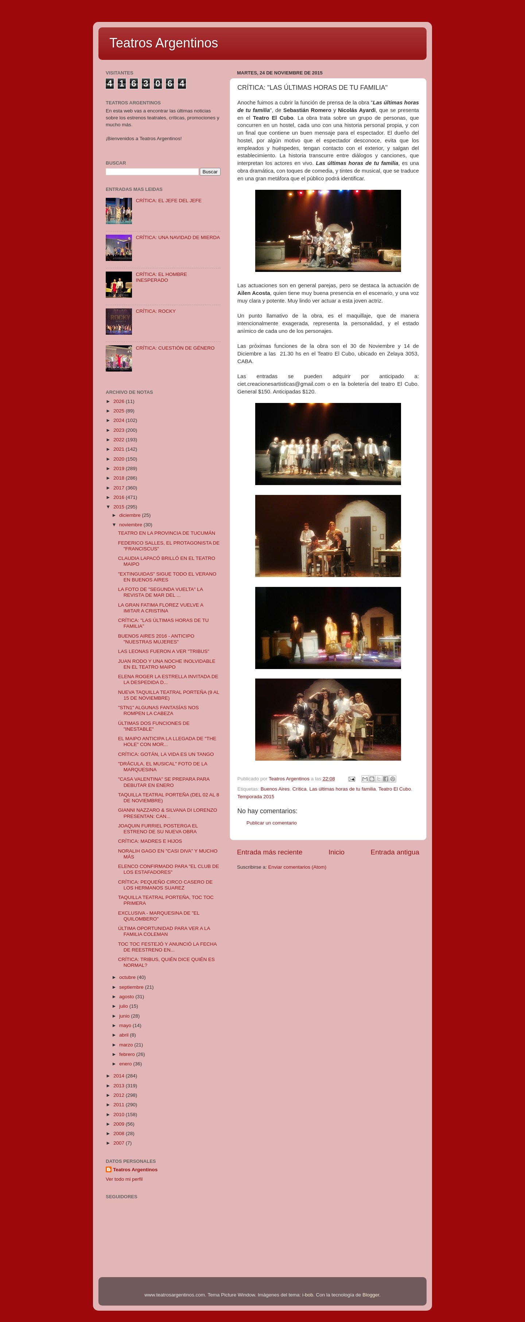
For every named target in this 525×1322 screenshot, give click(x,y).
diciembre (130, 515)
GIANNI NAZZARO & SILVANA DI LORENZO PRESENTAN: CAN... (167, 813)
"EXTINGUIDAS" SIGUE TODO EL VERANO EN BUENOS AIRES (167, 577)
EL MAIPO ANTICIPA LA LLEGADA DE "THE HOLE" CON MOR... (167, 741)
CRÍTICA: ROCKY (156, 311)
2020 (119, 459)
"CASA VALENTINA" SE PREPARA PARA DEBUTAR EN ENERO (163, 782)
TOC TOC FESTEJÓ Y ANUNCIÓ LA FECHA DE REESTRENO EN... (167, 947)
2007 (119, 1143)
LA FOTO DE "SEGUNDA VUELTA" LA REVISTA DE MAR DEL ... (160, 592)
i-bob (307, 1295)
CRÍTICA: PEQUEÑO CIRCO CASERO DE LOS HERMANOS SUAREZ (165, 885)
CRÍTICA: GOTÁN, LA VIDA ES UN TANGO (166, 754)
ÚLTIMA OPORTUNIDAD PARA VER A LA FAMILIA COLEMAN (164, 931)
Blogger (370, 1295)
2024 (119, 420)
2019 (119, 468)
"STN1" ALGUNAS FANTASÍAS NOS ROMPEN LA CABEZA (158, 710)
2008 (119, 1133)
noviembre (131, 524)
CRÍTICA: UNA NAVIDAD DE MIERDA (178, 237)
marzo (126, 1045)
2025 (119, 411)
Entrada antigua (395, 852)
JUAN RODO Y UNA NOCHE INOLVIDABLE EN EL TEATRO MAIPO (166, 664)
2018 (119, 478)
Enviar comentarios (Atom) (297, 867)
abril (124, 1035)
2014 (119, 1076)
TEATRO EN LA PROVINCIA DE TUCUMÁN (166, 533)
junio (125, 1016)
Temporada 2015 (255, 796)
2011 (119, 1104)
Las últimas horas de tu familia (342, 789)
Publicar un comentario (271, 823)
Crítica (299, 789)
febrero (127, 1054)
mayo (126, 1025)
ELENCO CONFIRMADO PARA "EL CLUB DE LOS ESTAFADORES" (168, 869)
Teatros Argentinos (163, 42)
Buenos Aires (275, 789)
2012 (119, 1095)
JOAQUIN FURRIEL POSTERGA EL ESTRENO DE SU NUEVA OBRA (158, 828)
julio (124, 1006)
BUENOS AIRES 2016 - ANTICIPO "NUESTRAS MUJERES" (156, 639)
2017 (119, 488)
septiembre (132, 987)
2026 (119, 401)
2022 (119, 439)
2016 (119, 497)
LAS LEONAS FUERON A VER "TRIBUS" (163, 651)
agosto (127, 996)
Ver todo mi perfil (124, 1179)
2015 (119, 507)
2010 (119, 1114)
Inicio (336, 852)
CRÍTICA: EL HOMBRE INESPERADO (161, 277)
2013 (119, 1085)
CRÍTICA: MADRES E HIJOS (150, 841)
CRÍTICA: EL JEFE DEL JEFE (169, 200)
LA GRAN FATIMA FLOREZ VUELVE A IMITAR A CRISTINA (160, 608)
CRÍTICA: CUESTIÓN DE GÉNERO (175, 348)
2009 (119, 1124)
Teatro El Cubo (394, 789)
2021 (119, 449)
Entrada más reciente (270, 852)
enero (126, 1064)
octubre (128, 977)
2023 (119, 430)
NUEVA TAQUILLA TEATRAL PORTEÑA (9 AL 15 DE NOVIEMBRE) (168, 695)
